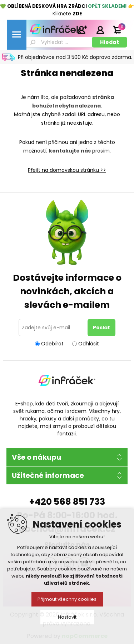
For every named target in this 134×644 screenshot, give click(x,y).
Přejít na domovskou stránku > (65, 170)
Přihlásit (100, 29)
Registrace (82, 29)
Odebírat (52, 343)
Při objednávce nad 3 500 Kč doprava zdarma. (75, 57)
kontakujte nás (70, 150)
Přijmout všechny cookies (67, 599)
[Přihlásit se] (54, 327)
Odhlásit (88, 343)
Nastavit (67, 617)
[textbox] (58, 42)
